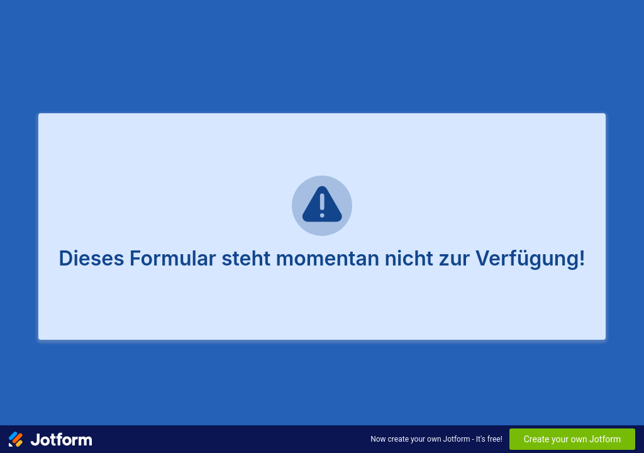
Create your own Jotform (572, 439)
